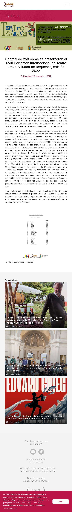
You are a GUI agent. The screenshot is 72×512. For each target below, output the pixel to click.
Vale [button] (60, 501)
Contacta (36, 490)
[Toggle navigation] (67, 5)
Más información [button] (10, 508)
